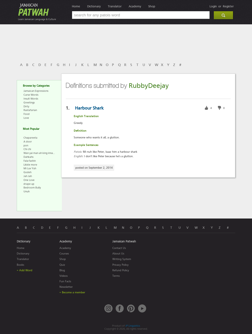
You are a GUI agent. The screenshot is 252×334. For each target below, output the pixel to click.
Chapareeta (30, 137)
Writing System (121, 259)
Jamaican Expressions (35, 90)
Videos (63, 276)
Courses (64, 253)
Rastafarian (30, 110)
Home (76, 6)
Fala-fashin (29, 160)
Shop (151, 6)
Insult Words (30, 98)
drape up (28, 183)
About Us (118, 253)
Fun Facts (65, 281)
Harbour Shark (89, 108)
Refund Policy (120, 270)
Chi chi (27, 149)
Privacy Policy (120, 265)
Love (26, 117)
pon (25, 145)
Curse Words (30, 94)
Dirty (26, 106)
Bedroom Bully (32, 187)
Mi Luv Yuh (29, 168)
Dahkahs (28, 156)
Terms (116, 276)
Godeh (27, 172)
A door (27, 141)
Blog (62, 270)
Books (20, 265)
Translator (115, 6)
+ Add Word (24, 270)
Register (228, 6)
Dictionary (94, 6)
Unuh (26, 191)
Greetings (29, 102)
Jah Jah (27, 176)
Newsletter (66, 287)
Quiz (62, 265)
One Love (29, 180)
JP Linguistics (132, 325)
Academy (135, 6)
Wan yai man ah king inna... (39, 153)
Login (213, 6)
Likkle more (30, 164)
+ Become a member (72, 292)
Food (26, 113)
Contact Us (119, 248)
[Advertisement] (93, 41)
